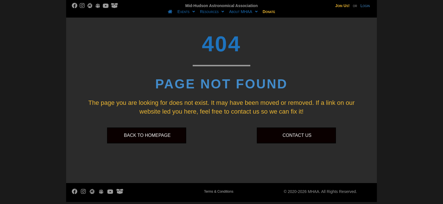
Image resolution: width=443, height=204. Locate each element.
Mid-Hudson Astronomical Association (221, 5)
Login (365, 5)
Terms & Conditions (218, 192)
